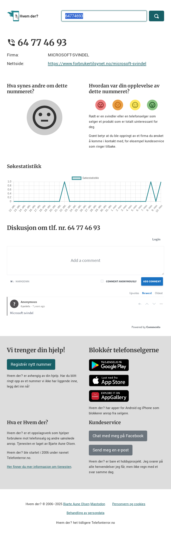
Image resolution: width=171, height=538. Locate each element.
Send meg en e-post (111, 450)
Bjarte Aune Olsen (76, 504)
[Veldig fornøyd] (152, 105)
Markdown (19, 281)
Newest (147, 293)
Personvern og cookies (128, 504)
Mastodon (97, 504)
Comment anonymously (121, 281)
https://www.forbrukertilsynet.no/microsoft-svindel (97, 64)
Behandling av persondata (85, 513)
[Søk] (156, 16)
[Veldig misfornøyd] (100, 105)
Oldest (159, 293)
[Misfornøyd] (117, 105)
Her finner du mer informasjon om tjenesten (39, 467)
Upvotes (134, 293)
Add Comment (152, 281)
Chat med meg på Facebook (118, 436)
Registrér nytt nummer (31, 364)
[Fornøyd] (135, 105)
